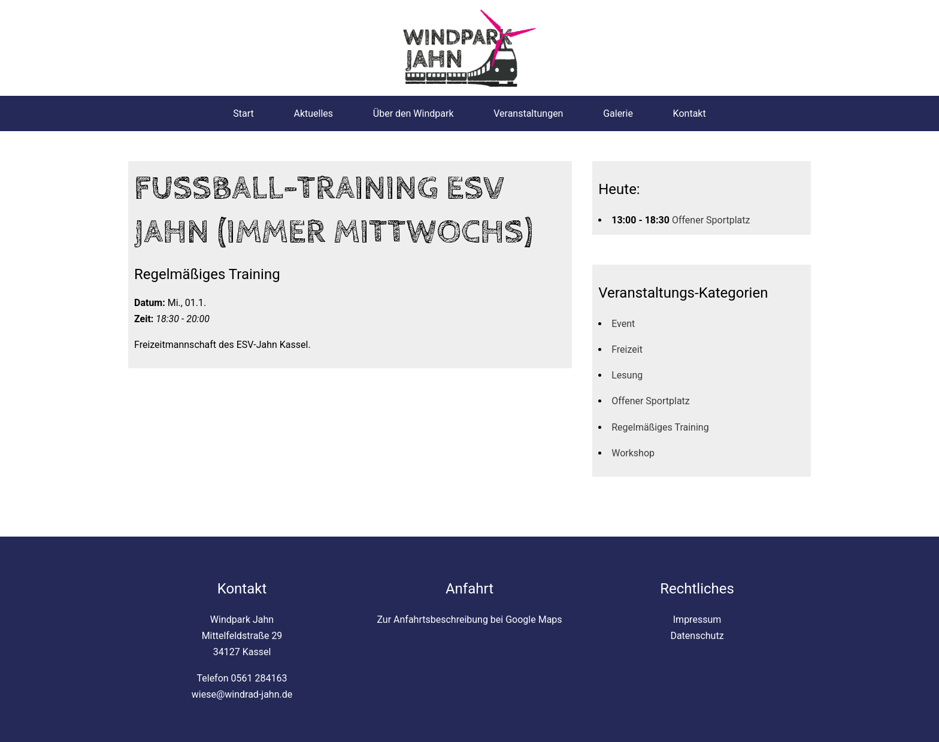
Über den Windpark (413, 113)
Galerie (618, 113)
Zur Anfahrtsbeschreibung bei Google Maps (469, 619)
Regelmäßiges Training (659, 427)
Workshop (633, 453)
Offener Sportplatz (711, 220)
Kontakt (689, 113)
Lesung (627, 375)
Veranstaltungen (528, 113)
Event (623, 323)
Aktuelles (313, 113)
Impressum (697, 619)
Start (243, 113)
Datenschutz (696, 635)
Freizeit (627, 349)
